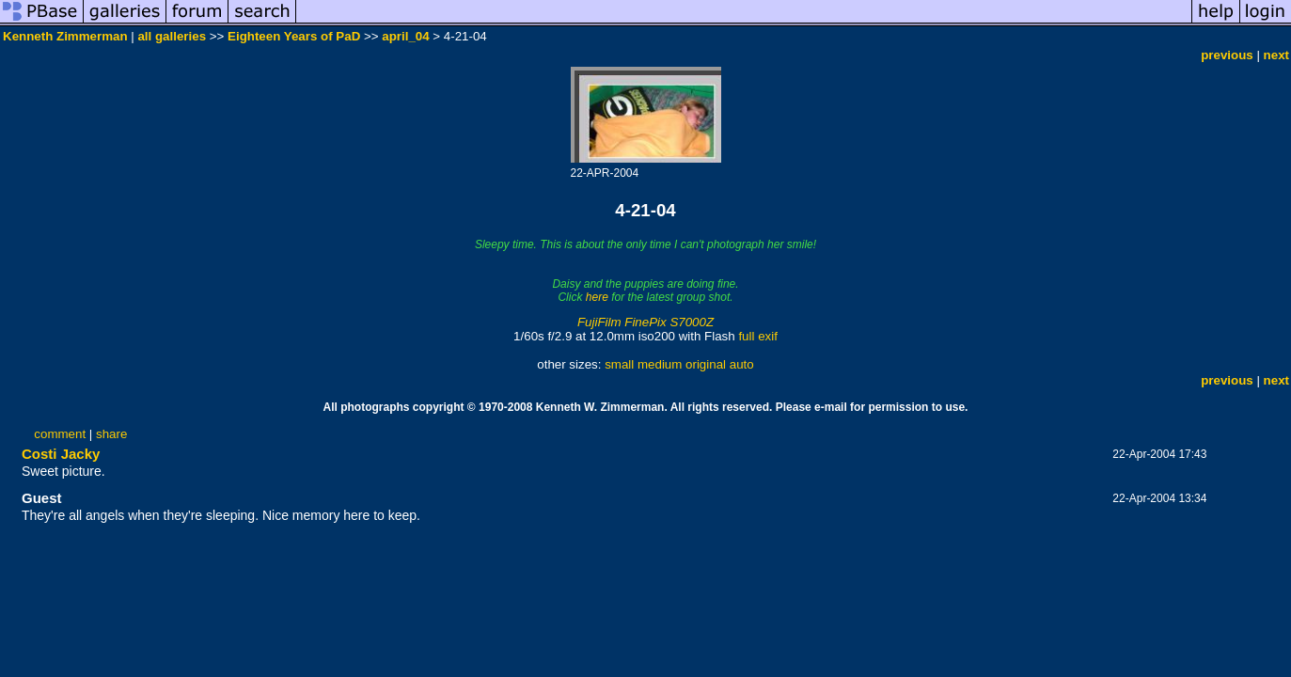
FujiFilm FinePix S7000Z (645, 322)
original (705, 364)
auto (742, 364)
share (111, 434)
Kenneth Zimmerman (65, 36)
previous (1227, 55)
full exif (757, 336)
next (1276, 55)
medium (660, 364)
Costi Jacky (61, 454)
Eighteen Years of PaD (294, 36)
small (619, 364)
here (597, 297)
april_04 (405, 36)
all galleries (171, 36)
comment (60, 434)
